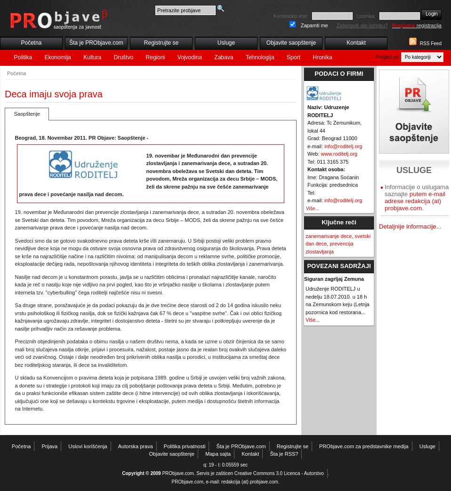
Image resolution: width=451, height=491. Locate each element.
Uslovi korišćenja (87, 446)
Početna (31, 43)
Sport (293, 57)
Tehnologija (260, 57)
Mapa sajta (218, 454)
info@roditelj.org (343, 146)
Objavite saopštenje (291, 43)
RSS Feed (431, 43)
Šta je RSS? (284, 454)
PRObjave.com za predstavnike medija (364, 446)
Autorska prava (135, 446)
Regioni (155, 57)
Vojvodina (189, 57)
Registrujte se (161, 43)
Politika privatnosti (185, 446)
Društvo (123, 57)
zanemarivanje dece (329, 236)
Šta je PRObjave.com (96, 43)
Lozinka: (366, 16)
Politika (23, 57)
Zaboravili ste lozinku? (362, 25)
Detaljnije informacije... (410, 226)
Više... (312, 208)
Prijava (50, 446)
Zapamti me (314, 25)
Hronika (322, 57)
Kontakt (356, 43)
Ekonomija (58, 57)
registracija (417, 25)
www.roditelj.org (339, 154)
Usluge (226, 43)
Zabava (223, 57)
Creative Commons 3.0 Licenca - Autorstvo (279, 473)
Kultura (92, 57)
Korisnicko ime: (290, 16)
